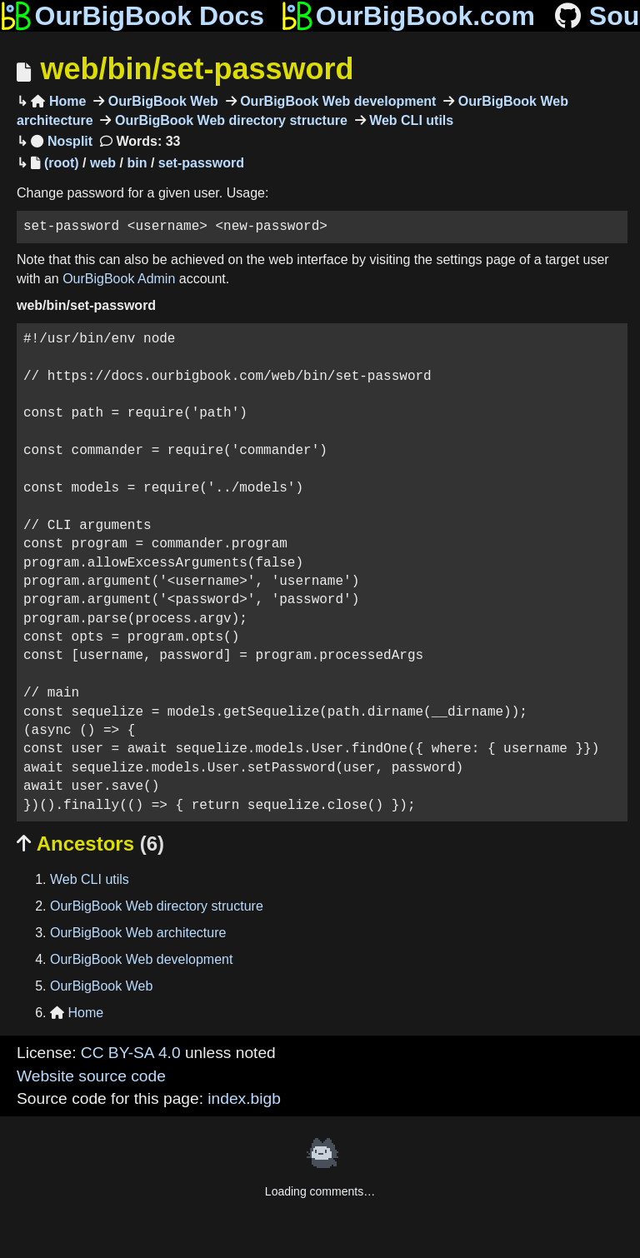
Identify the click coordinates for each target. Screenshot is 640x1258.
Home (58, 101)
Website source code (91, 1076)
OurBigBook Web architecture (138, 933)
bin (137, 163)
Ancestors (90, 843)
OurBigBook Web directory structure (229, 120)
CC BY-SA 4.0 (131, 1052)
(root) (61, 163)
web (103, 163)
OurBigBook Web (161, 101)
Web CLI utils (409, 120)
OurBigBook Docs (132, 16)
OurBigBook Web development (337, 101)
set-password (201, 163)
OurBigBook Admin (118, 279)
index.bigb (244, 1098)
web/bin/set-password (196, 69)
